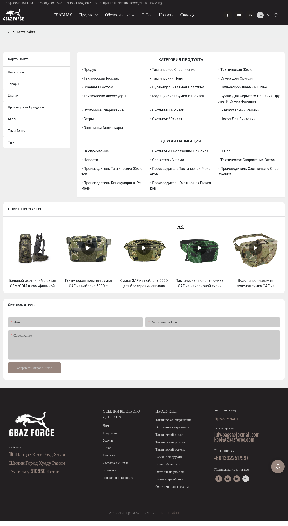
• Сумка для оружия (235, 78)
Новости (109, 455)
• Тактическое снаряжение (172, 70)
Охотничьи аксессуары (172, 486)
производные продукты (26, 107)
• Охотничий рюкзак (167, 110)
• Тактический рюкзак (100, 78)
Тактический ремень (170, 449)
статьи (13, 95)
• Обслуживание (95, 151)
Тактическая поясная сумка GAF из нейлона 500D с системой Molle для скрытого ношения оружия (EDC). (88, 283)
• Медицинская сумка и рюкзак (177, 96)
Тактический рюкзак (170, 442)
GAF (7, 32)
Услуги (108, 440)
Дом (106, 425)
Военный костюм (168, 464)
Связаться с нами (115, 463)
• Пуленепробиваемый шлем (242, 87)
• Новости (90, 160)
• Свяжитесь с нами (167, 160)
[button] (193, 15)
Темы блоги (17, 131)
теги (11, 142)
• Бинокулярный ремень (238, 110)
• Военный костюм (97, 87)
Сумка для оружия (168, 457)
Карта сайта (26, 32)
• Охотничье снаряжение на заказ (179, 151)
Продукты (110, 433)
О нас (107, 448)
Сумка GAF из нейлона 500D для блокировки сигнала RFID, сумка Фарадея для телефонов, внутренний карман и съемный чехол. (144, 283)
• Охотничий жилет (166, 119)
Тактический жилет (169, 434)
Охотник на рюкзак (169, 472)
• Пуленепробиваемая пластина (177, 87)
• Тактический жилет (236, 70)
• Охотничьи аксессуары (102, 128)
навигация (16, 72)
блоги (12, 119)
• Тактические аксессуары (104, 96)
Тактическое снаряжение (173, 420)
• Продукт (90, 70)
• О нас (224, 151)
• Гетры (88, 119)
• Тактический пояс (166, 78)
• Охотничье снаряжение (103, 110)
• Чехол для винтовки (237, 119)
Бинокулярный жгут (170, 479)
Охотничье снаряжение (172, 427)
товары (13, 84)
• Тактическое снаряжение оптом (247, 160)
